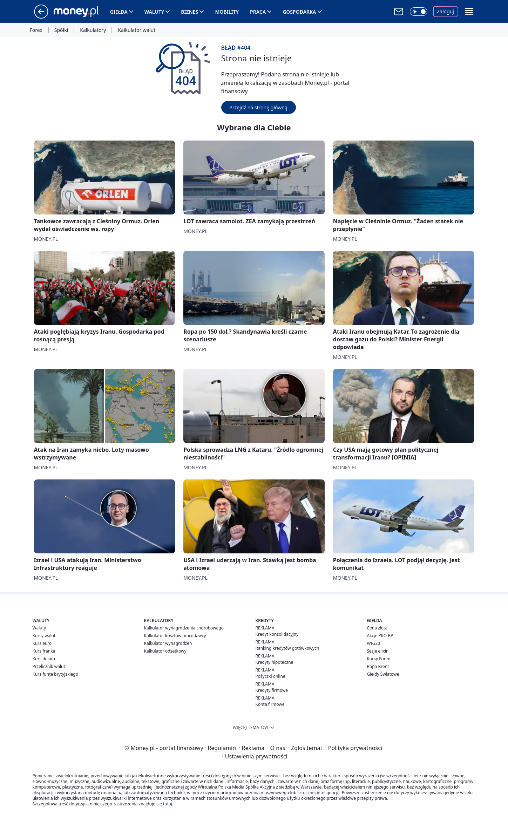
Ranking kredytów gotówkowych (287, 648)
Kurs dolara (44, 659)
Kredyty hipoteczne (274, 662)
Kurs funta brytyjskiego (55, 674)
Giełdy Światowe (383, 674)
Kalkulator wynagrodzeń (168, 643)
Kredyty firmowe (272, 690)
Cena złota (377, 628)
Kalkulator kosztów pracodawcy (175, 636)
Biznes (189, 11)
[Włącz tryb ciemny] (418, 11)
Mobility (227, 11)
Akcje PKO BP (380, 636)
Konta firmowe (270, 704)
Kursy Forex (378, 659)
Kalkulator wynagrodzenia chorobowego (184, 628)
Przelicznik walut (49, 666)
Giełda (119, 11)
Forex (36, 30)
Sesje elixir (377, 651)
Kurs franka (44, 651)
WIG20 (373, 643)
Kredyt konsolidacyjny (277, 634)
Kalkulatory (93, 30)
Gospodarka (299, 11)
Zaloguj (445, 11)
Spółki (61, 30)
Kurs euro (42, 643)
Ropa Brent (378, 666)
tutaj (167, 804)
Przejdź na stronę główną (258, 107)
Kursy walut (44, 636)
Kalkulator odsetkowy (165, 651)
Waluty (154, 11)
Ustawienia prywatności (254, 756)
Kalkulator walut (136, 30)
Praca (258, 11)
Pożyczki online (270, 676)
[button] (469, 11)
